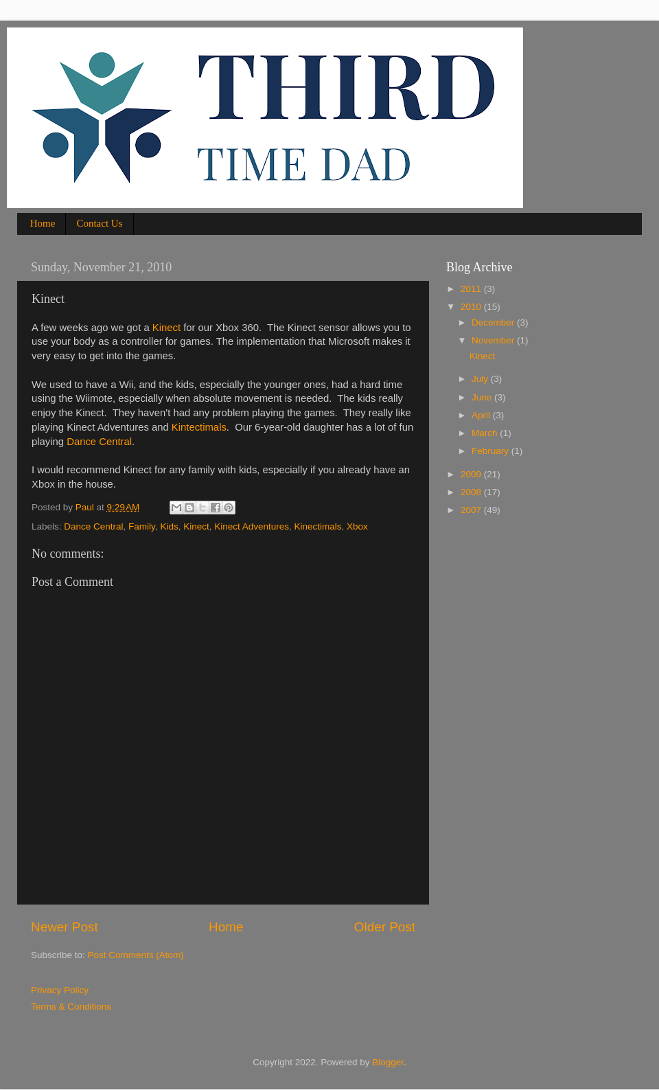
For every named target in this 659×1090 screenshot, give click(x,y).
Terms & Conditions (71, 1006)
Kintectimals (199, 427)
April (482, 415)
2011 (472, 289)
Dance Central (99, 441)
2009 (472, 474)
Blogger (388, 1062)
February (491, 451)
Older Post (384, 927)
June (483, 397)
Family (141, 526)
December (494, 322)
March (486, 433)
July (481, 379)
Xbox (357, 526)
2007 (472, 510)
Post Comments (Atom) (136, 955)
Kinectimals (318, 526)
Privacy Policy (60, 990)
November (494, 340)
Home (43, 223)
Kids (169, 526)
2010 (472, 307)
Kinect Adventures (251, 526)
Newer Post (64, 927)
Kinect (166, 327)
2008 (472, 492)
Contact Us (99, 223)
